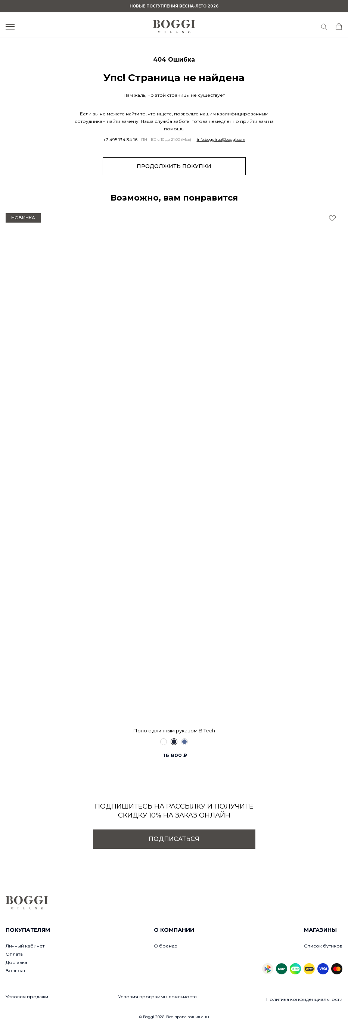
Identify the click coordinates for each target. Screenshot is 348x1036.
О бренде (165, 946)
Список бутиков (323, 946)
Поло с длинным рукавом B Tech (174, 730)
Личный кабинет (25, 946)
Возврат (15, 970)
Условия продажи (27, 996)
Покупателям (28, 930)
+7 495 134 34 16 (120, 139)
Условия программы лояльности (157, 996)
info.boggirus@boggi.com (221, 139)
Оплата (14, 954)
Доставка (16, 962)
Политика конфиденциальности (304, 999)
